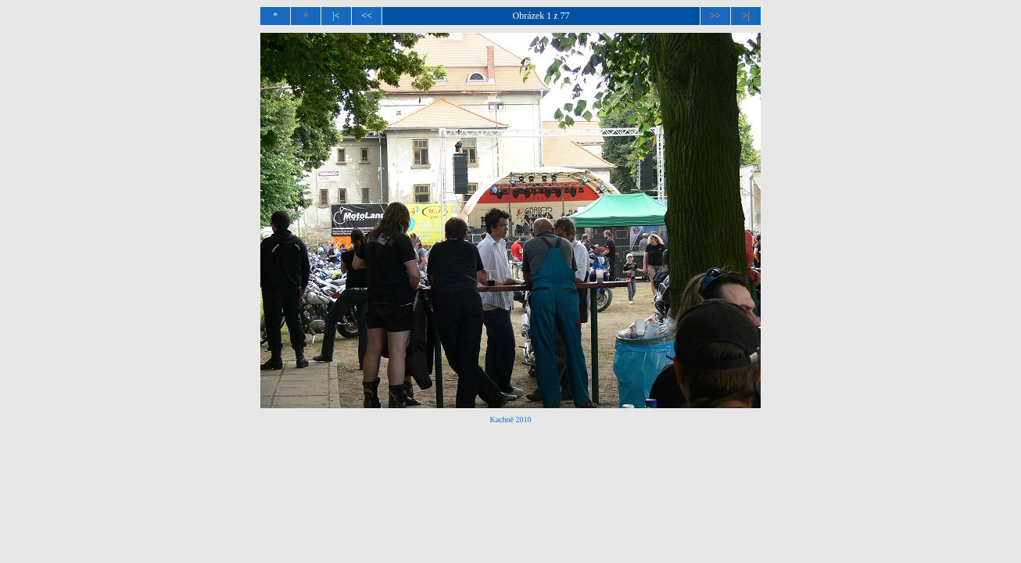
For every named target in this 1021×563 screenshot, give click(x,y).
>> (715, 15)
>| (745, 15)
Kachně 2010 (510, 419)
